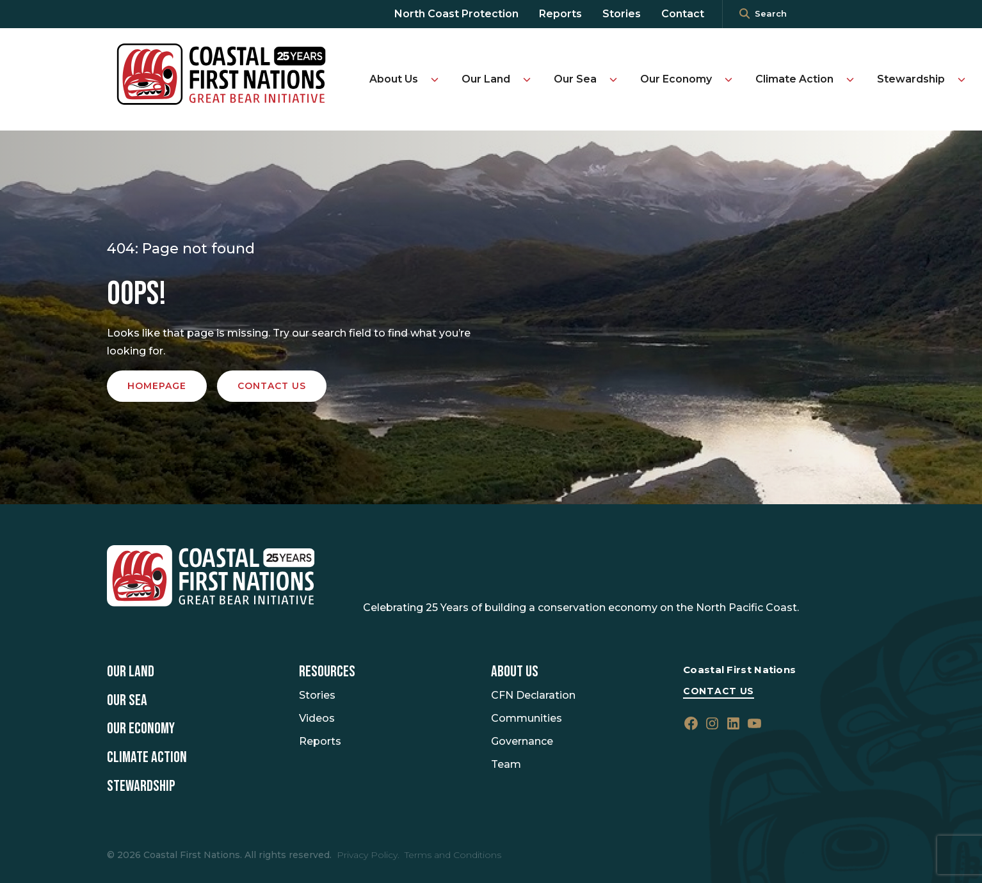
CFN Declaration (533, 695)
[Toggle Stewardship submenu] (961, 79)
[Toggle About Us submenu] (435, 79)
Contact (682, 14)
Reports (560, 14)
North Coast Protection (456, 14)
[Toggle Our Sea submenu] (613, 79)
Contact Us (718, 691)
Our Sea (575, 79)
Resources (327, 672)
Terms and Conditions (453, 855)
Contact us (271, 386)
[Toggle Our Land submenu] (527, 79)
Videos (317, 718)
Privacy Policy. (368, 855)
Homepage (156, 386)
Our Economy (676, 79)
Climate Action (794, 79)
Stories (621, 14)
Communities (526, 718)
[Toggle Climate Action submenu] (850, 79)
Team (506, 764)
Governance (522, 741)
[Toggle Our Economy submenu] (728, 79)
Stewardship (911, 79)
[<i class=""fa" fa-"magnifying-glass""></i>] (744, 14)
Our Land (486, 79)
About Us (393, 79)
